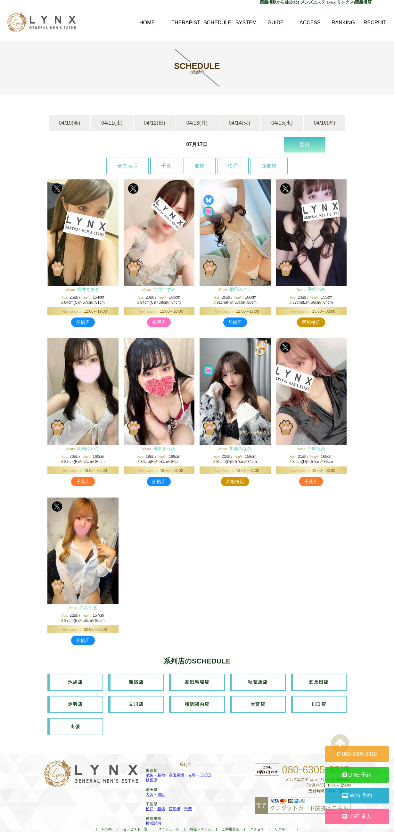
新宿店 (136, 680)
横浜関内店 (197, 700)
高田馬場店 (197, 680)
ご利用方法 (230, 821)
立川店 (136, 700)
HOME (107, 821)
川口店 (318, 700)
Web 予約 (357, 795)
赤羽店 (75, 700)
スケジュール (168, 821)
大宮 (149, 786)
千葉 (166, 166)
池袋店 (75, 680)
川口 (161, 786)
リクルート (283, 821)
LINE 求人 (356, 816)
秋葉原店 (258, 680)
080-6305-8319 (357, 754)
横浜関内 (153, 815)
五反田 (205, 767)
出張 (75, 719)
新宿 (161, 767)
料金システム (200, 821)
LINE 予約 (356, 775)
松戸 (233, 166)
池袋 (149, 767)
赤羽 (192, 767)
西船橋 (269, 166)
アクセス (257, 821)
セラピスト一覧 (135, 821)
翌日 (305, 144)
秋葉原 (151, 772)
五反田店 (319, 680)
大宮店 (257, 700)
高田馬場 (176, 767)
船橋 (199, 166)
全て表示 (127, 166)
